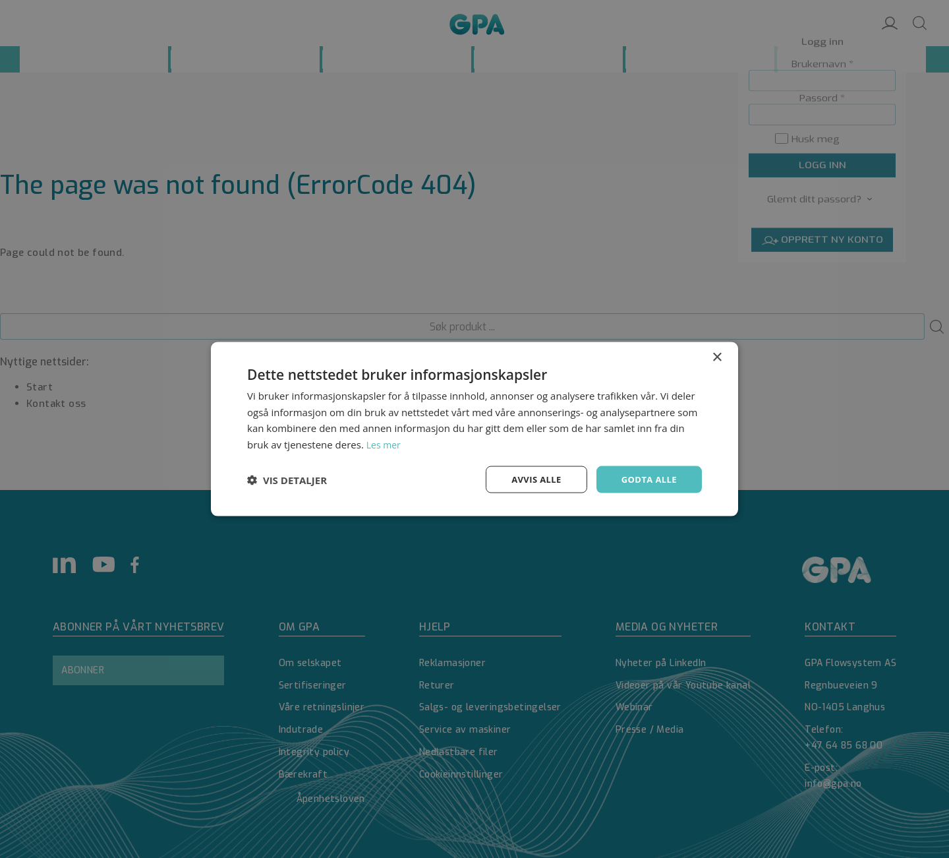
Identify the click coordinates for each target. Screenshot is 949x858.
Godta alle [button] (647, 479)
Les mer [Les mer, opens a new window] (384, 443)
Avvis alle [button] (530, 479)
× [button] (717, 356)
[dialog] (474, 429)
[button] (287, 479)
